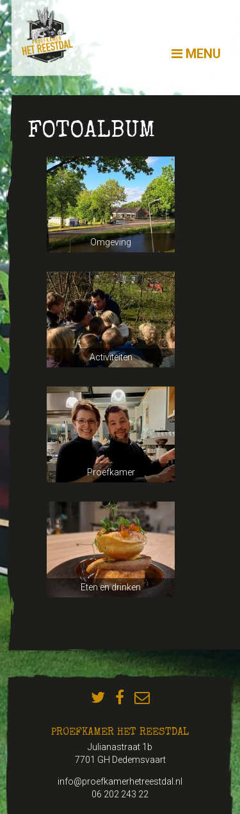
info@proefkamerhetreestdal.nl (120, 781)
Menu (196, 53)
